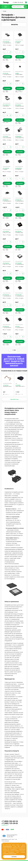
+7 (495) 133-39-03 (18, 2)
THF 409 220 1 (6, 385)
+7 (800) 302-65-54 (9, 821)
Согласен (14, 856)
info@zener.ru (4, 825)
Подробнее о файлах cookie (9, 853)
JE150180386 (18, 385)
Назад (3, 11)
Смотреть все (14, 399)
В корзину (7, 56)
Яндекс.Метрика (7, 846)
